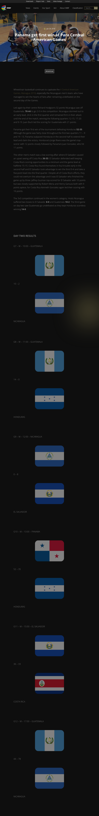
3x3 (55, 8)
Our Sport (46, 8)
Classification (78, 8)
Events (36, 8)
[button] (28, 8)
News (28, 8)
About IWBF (64, 8)
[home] (6, 8)
